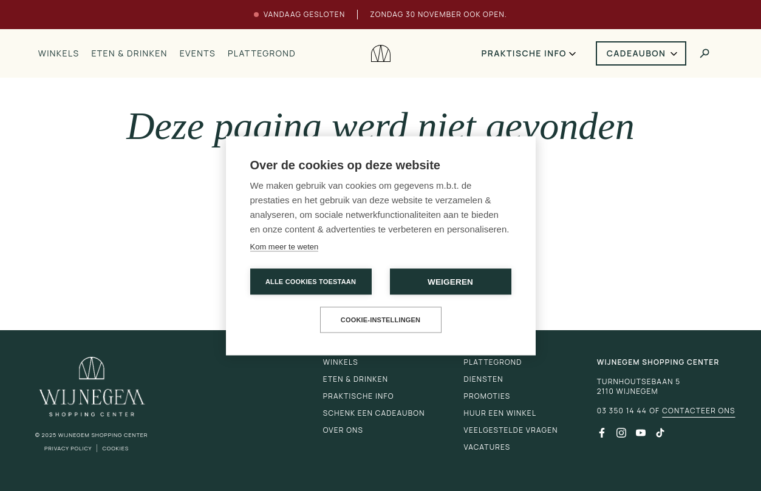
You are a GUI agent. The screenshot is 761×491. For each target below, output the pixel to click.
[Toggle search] (704, 53)
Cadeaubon (636, 53)
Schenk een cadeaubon (374, 413)
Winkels (59, 53)
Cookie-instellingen (381, 319)
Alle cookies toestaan (310, 281)
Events (198, 53)
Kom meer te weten (284, 246)
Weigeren (450, 281)
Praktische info (524, 53)
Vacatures (487, 447)
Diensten (483, 379)
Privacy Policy (68, 448)
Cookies (115, 448)
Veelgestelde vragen (511, 430)
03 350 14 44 (622, 411)
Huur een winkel (500, 413)
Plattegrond (262, 53)
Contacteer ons (698, 411)
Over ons (343, 430)
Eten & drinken (129, 53)
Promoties (487, 396)
